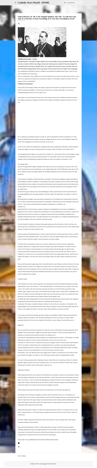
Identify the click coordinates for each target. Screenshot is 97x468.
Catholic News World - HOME (33, 2)
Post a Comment (22, 456)
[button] (19, 24)
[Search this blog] (74, 2)
